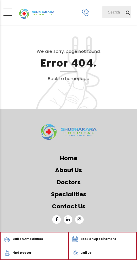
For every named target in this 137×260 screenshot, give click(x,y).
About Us (68, 170)
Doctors (68, 182)
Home (68, 158)
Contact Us (68, 206)
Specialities (68, 194)
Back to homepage (68, 78)
